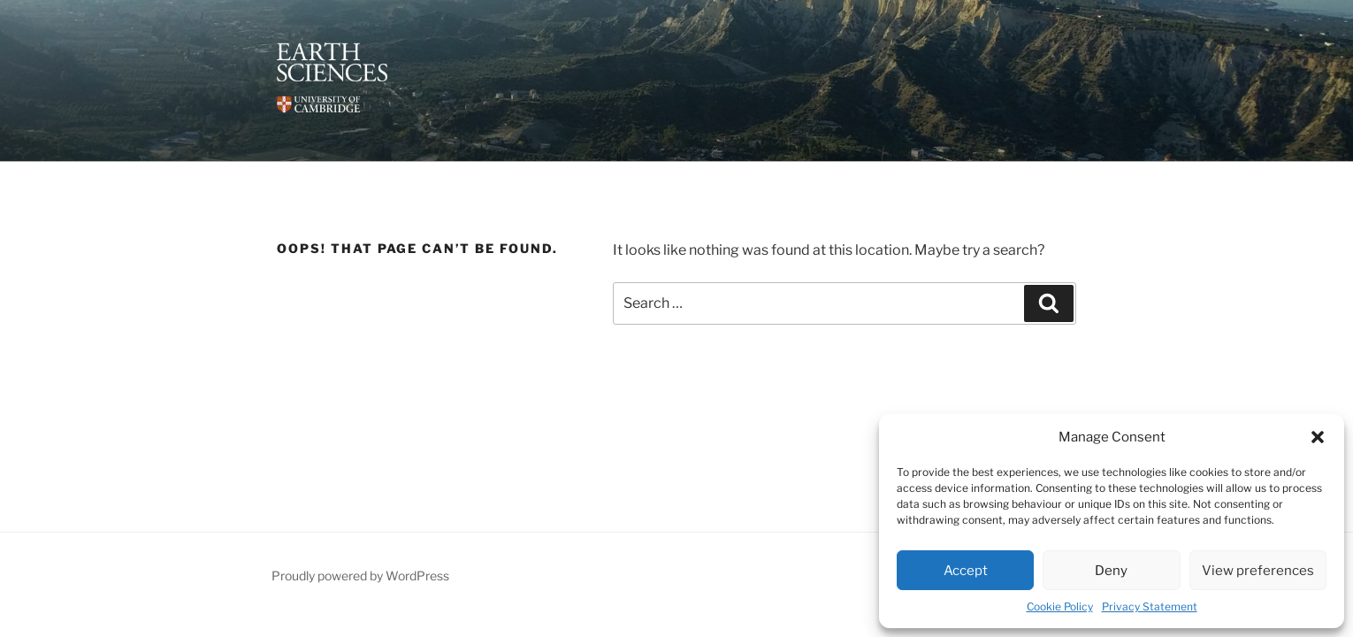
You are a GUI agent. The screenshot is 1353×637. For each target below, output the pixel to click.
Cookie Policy (1060, 606)
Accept (966, 571)
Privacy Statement (1149, 606)
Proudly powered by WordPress (360, 575)
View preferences (1258, 571)
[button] (1317, 437)
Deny (1111, 571)
